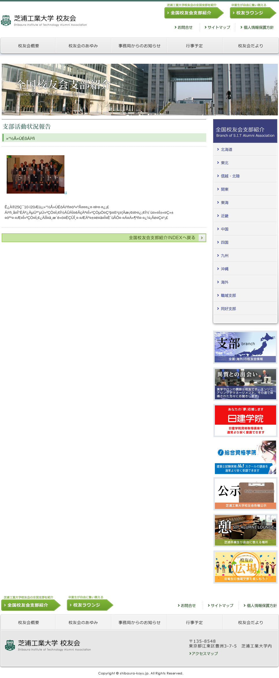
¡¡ (37, 192)
